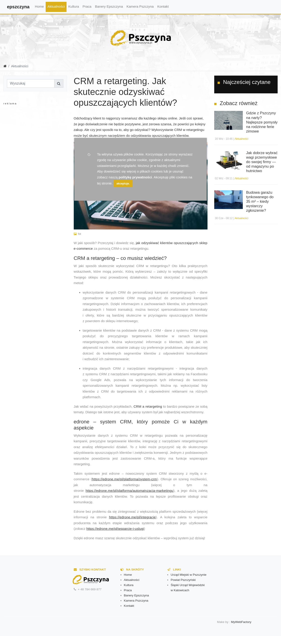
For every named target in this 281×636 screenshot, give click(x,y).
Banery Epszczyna (109, 6)
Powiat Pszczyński (183, 580)
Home (39, 6)
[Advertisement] (39, 151)
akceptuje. (123, 183)
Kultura (73, 6)
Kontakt (163, 6)
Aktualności (56, 6)
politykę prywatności (135, 177)
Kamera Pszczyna (140, 6)
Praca (87, 6)
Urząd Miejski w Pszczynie (188, 574)
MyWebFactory (241, 622)
